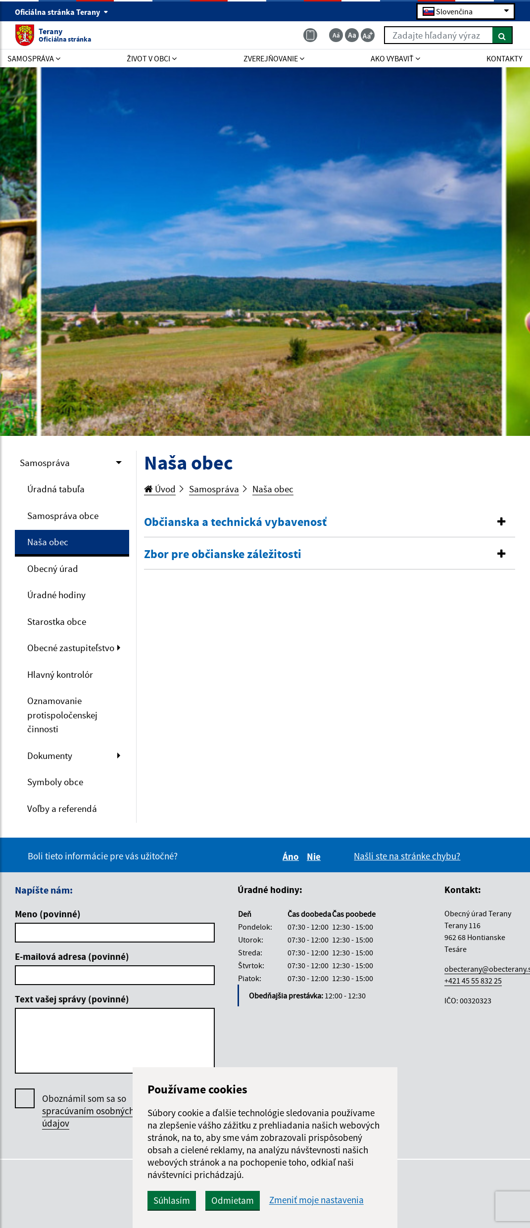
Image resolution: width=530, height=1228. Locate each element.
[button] (329, 522)
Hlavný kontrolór (60, 674)
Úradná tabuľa (56, 489)
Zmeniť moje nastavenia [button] (316, 1200)
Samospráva (45, 463)
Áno (292, 856)
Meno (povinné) (48, 914)
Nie (315, 856)
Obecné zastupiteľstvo (70, 648)
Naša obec (47, 542)
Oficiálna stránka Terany (61, 12)
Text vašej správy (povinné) (72, 999)
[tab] (329, 522)
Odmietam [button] (232, 1200)
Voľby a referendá (62, 808)
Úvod (160, 489)
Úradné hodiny (56, 595)
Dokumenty (49, 755)
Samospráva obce (62, 515)
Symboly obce (55, 782)
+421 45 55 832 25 (473, 981)
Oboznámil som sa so (88, 1111)
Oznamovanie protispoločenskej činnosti (62, 715)
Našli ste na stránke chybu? (407, 856)
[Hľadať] (502, 35)
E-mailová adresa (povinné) (72, 956)
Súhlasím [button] (171, 1200)
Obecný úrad (52, 568)
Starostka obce (56, 621)
